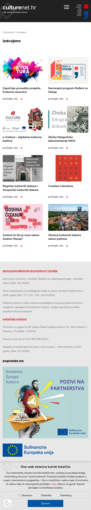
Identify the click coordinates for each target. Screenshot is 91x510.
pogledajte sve (13, 361)
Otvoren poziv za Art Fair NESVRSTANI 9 (25, 339)
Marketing (65, 495)
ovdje (53, 484)
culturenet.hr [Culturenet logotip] (19, 9)
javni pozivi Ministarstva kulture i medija (30, 271)
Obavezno (26, 495)
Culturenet (8, 32)
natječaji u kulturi (15, 319)
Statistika (46, 495)
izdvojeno (12, 41)
